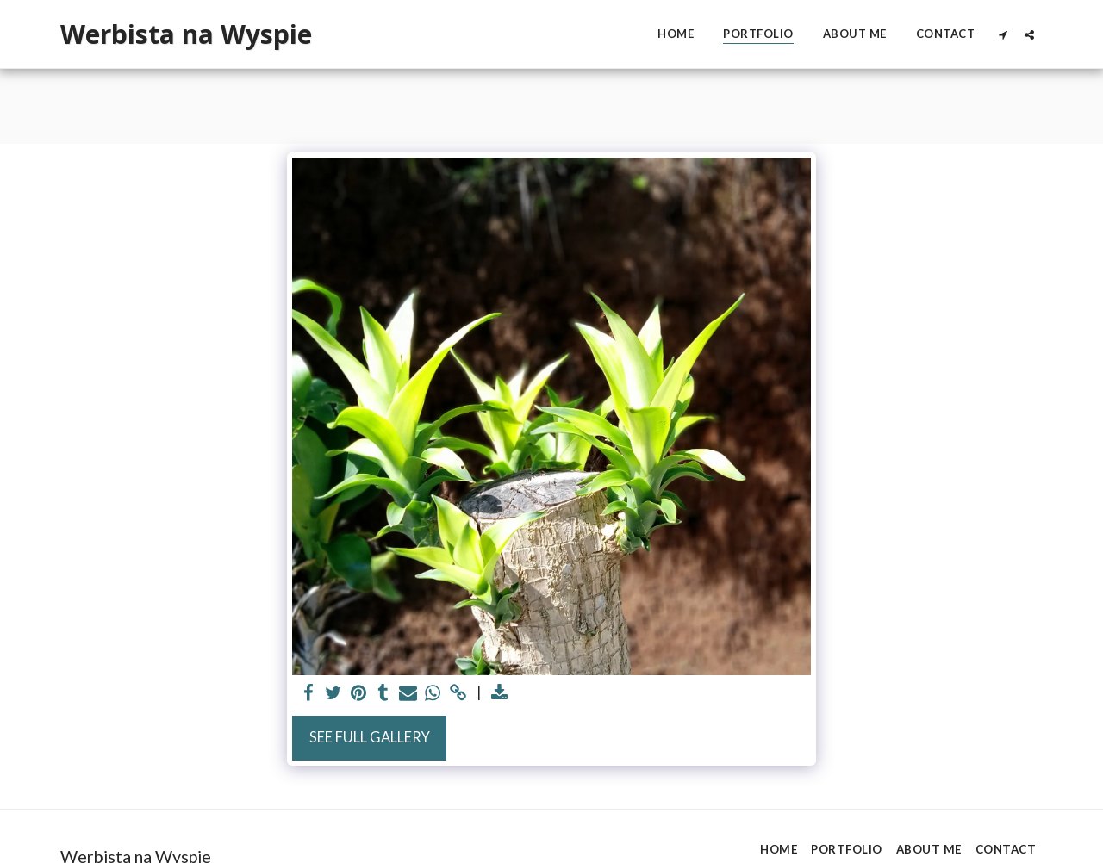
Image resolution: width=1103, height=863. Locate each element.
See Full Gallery (369, 737)
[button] (1002, 34)
